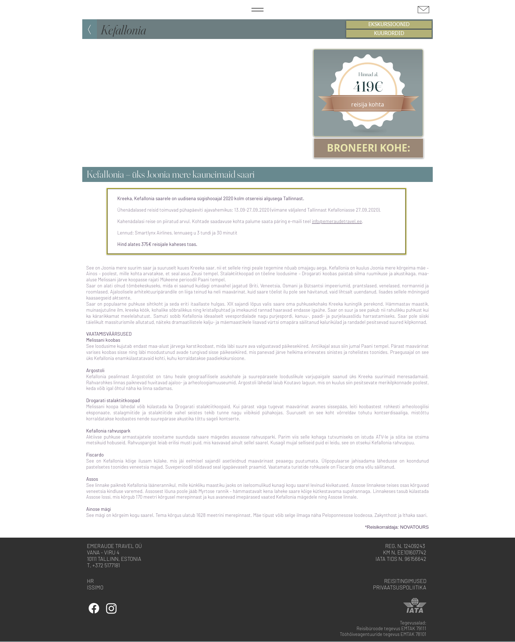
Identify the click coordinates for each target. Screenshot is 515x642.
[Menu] (257, 9)
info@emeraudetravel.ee (337, 221)
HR (90, 581)
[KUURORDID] (389, 34)
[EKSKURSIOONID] (389, 25)
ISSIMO (95, 587)
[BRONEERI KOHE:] (368, 148)
